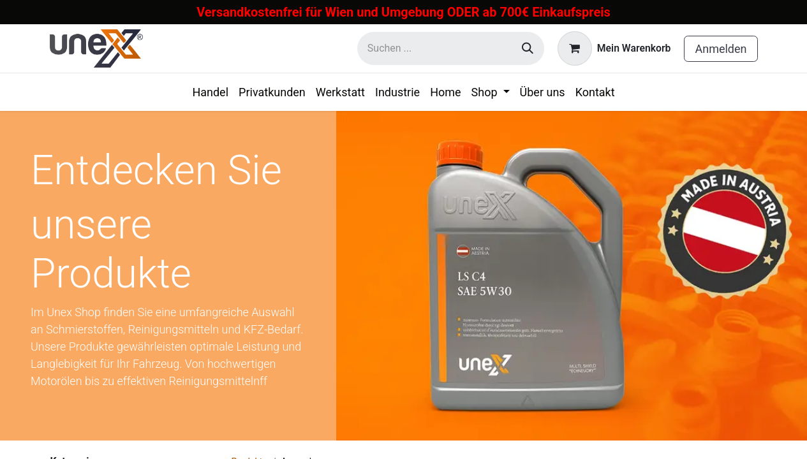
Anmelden (720, 48)
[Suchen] (527, 48)
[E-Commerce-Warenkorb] (614, 48)
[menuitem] (210, 92)
